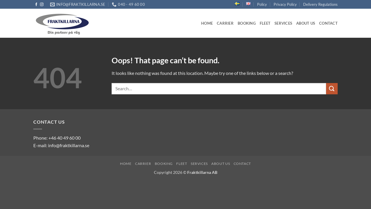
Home (207, 23)
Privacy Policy (285, 4)
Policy (262, 4)
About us (305, 23)
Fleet (265, 23)
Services (283, 23)
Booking (247, 23)
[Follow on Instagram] (41, 5)
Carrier (225, 23)
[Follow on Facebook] (36, 5)
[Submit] (332, 88)
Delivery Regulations (320, 4)
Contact (328, 23)
